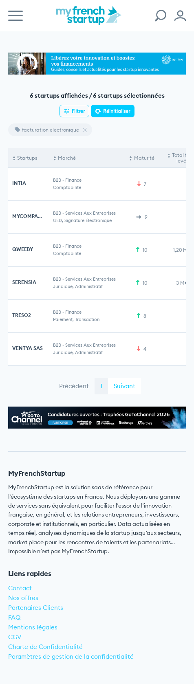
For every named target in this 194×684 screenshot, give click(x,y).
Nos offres (23, 598)
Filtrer (78, 111)
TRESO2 (21, 315)
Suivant (124, 386)
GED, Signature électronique (82, 220)
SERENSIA (24, 282)
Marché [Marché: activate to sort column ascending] (67, 158)
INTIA (19, 183)
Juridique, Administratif (78, 286)
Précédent (74, 386)
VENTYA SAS (27, 348)
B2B (57, 180)
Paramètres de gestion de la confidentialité (71, 656)
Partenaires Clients (35, 607)
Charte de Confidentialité (45, 647)
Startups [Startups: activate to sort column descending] (27, 158)
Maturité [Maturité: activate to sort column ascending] (144, 158)
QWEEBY (22, 249)
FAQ (14, 617)
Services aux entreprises (90, 213)
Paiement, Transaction (76, 319)
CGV (15, 637)
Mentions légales (32, 627)
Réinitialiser (116, 111)
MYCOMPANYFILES (35, 216)
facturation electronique (47, 130)
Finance (73, 180)
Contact (20, 588)
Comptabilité (67, 187)
